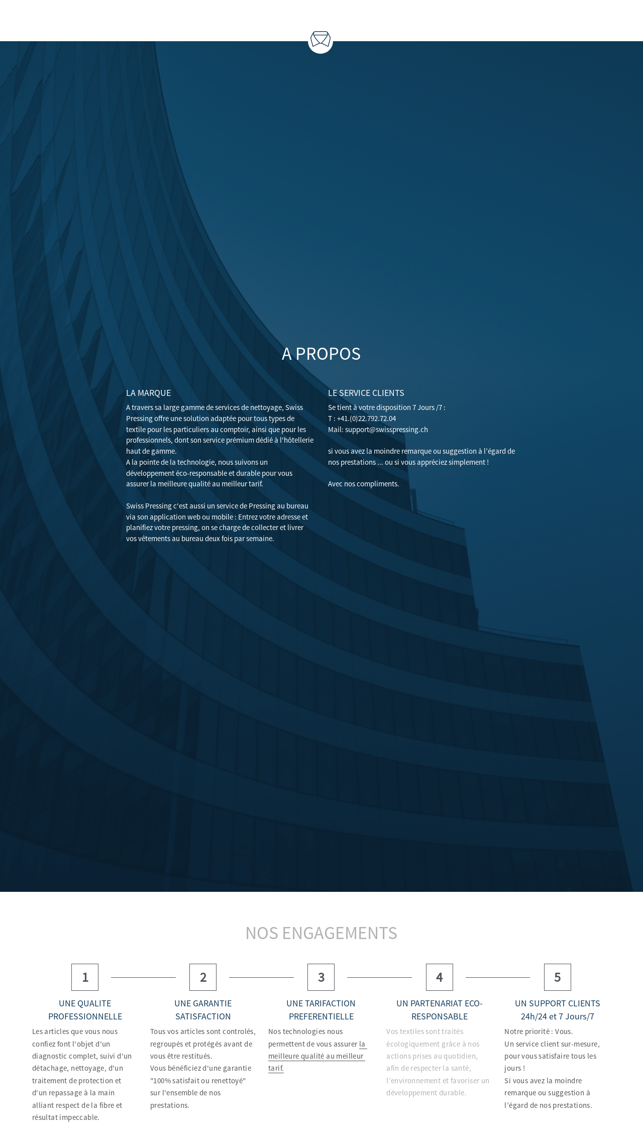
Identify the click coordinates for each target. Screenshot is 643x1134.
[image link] (320, 38)
